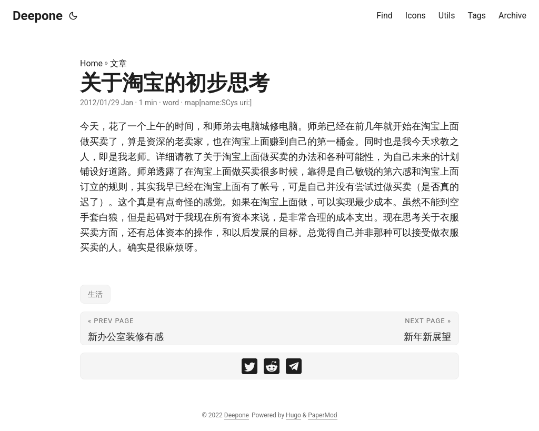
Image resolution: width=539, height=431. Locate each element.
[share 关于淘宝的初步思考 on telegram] (294, 368)
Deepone (38, 15)
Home (91, 63)
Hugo (293, 415)
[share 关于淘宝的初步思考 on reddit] (272, 368)
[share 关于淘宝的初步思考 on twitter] (249, 368)
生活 (95, 294)
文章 (118, 63)
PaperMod (322, 415)
